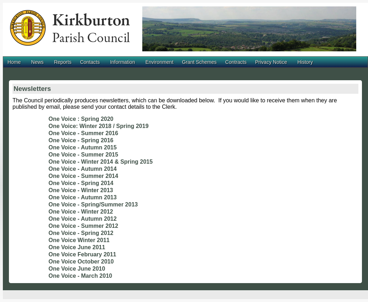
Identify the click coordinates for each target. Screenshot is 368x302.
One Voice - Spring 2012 (80, 233)
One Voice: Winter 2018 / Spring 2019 (98, 126)
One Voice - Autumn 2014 (82, 169)
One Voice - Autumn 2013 (82, 197)
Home (14, 62)
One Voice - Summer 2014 (83, 176)
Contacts (89, 62)
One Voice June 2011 (76, 247)
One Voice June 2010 (76, 269)
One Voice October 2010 (81, 262)
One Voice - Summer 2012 (83, 226)
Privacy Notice (271, 62)
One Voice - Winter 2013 (80, 190)
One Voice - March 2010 (80, 276)
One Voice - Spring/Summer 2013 (93, 204)
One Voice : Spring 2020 (80, 119)
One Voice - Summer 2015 (83, 155)
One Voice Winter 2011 (78, 240)
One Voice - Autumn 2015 (82, 147)
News (37, 62)
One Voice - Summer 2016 (83, 133)
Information (122, 62)
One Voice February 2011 (82, 254)
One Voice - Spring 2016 (80, 140)
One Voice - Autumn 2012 (82, 219)
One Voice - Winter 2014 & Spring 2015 (100, 162)
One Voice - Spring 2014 (80, 183)
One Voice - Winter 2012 (80, 212)
